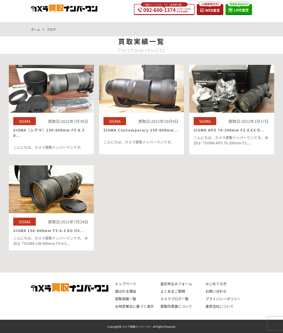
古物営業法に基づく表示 (134, 306)
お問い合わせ (216, 291)
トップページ (125, 283)
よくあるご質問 (172, 291)
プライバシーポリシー (223, 298)
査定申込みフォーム (176, 283)
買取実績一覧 (125, 298)
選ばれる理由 (125, 291)
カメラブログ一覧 (174, 298)
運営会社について (219, 306)
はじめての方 (216, 283)
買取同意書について (176, 306)
